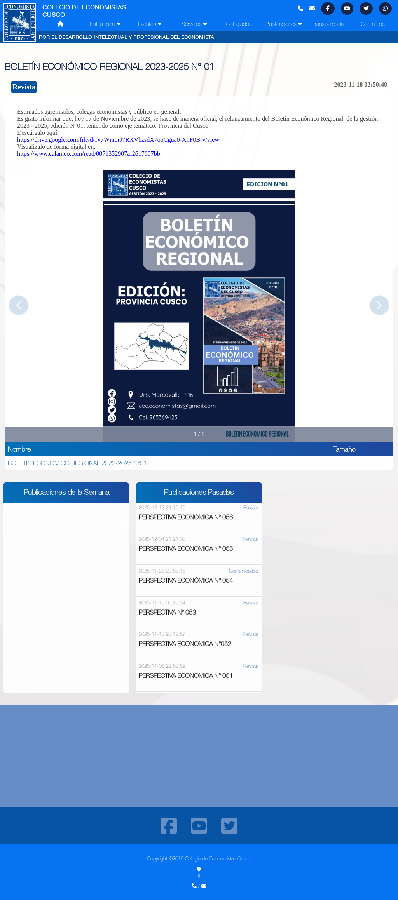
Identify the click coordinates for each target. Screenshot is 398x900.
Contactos (373, 24)
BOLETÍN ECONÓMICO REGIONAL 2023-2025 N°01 (77, 463)
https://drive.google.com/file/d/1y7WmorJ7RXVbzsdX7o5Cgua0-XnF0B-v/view (118, 139)
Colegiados (239, 24)
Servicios (194, 24)
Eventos (149, 24)
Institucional (105, 24)
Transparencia (328, 24)
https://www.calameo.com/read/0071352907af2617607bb (88, 153)
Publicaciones (283, 24)
